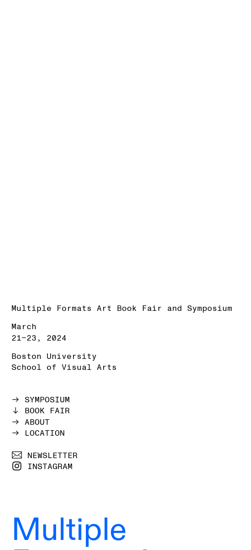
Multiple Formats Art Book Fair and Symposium (121, 308)
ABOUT (37, 422)
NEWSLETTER (52, 455)
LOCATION (45, 433)
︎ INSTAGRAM (42, 466)
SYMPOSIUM (47, 400)
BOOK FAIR (47, 411)
